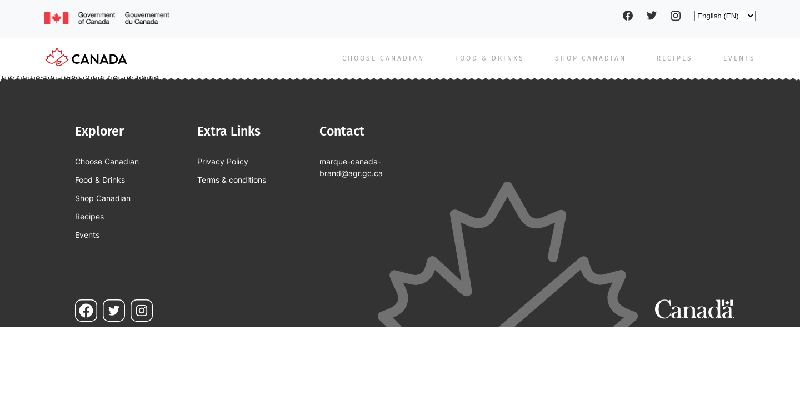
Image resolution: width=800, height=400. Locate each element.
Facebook (628, 16)
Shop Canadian (590, 58)
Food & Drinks (489, 58)
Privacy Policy (222, 161)
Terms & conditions (231, 179)
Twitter (652, 16)
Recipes (675, 58)
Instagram (676, 16)
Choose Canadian (383, 58)
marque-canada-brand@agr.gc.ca (351, 167)
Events (739, 58)
